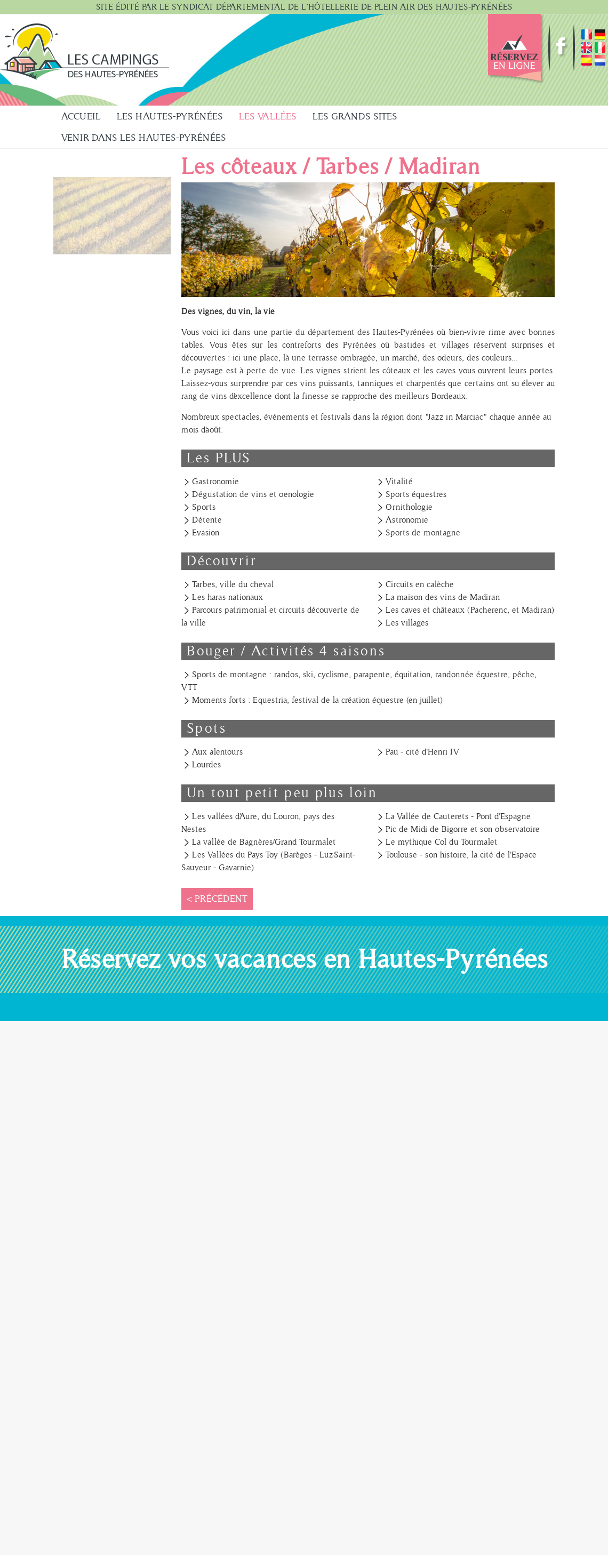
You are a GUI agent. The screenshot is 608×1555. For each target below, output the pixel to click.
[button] (112, 215)
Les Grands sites (355, 116)
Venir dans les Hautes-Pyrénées (143, 137)
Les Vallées (268, 116)
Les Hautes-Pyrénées (170, 116)
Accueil (81, 116)
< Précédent (217, 898)
